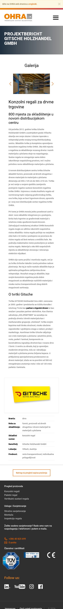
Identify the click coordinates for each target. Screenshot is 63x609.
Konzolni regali (12, 491)
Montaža (8, 514)
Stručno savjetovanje (15, 511)
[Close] (59, 4)
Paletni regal (10, 495)
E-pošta (10, 542)
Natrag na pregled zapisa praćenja (31, 473)
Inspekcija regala (13, 518)
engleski (33, 4)
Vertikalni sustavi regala (16, 498)
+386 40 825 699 (15, 538)
